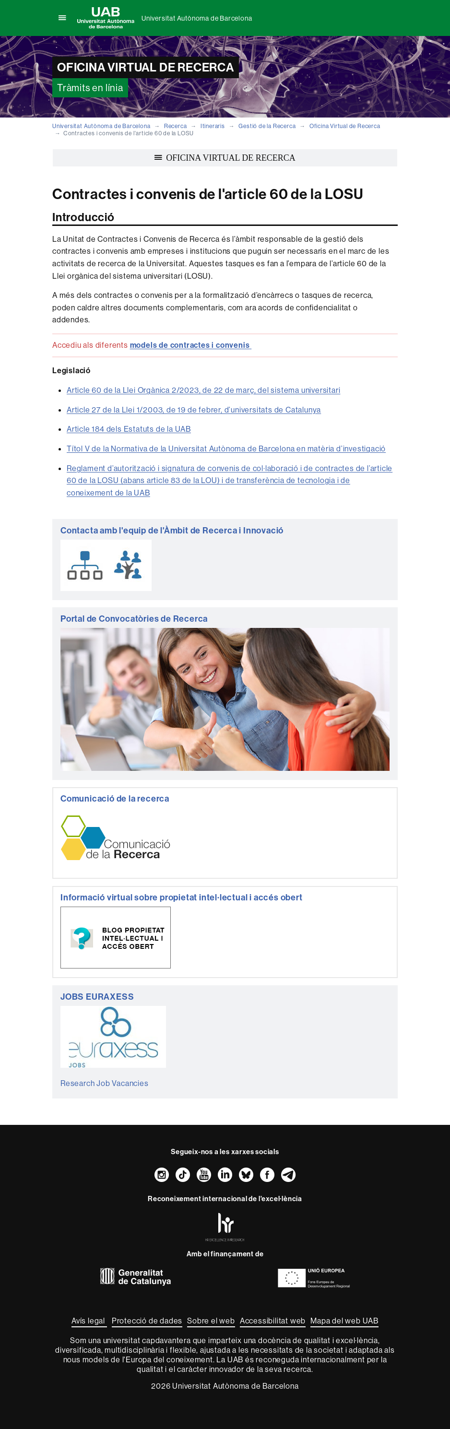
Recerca (175, 126)
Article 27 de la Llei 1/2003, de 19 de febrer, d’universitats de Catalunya (194, 409)
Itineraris (213, 126)
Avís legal (89, 1320)
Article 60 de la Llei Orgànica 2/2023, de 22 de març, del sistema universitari (203, 390)
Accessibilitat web (273, 1320)
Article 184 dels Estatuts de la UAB (129, 429)
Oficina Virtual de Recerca (344, 126)
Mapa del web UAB (344, 1320)
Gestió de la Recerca (267, 126)
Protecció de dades (147, 1320)
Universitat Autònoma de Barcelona (197, 18)
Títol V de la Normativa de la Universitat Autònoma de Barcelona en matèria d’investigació (226, 448)
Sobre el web (211, 1320)
